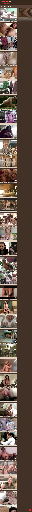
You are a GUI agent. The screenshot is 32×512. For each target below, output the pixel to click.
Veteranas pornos (4, 487)
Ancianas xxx (7, 504)
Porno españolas (6, 490)
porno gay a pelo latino (5, 480)
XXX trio (2, 504)
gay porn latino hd (15, 475)
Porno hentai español (20, 501)
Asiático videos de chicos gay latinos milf (24, 462)
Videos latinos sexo (22, 494)
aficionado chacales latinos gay (22, 154)
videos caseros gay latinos (19, 484)
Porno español (21, 505)
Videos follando (28, 503)
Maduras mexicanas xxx (23, 507)
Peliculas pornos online (23, 489)
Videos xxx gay (10, 503)
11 (18, 463)
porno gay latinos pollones (15, 480)
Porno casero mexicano (15, 490)
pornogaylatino (25, 480)
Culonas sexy (12, 496)
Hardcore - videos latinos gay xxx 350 (23, 20)
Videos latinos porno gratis (12, 495)
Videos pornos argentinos (12, 486)
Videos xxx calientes (13, 494)
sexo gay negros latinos (11, 482)
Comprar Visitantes (5, 484)
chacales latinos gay (4, 474)
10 (16, 463)
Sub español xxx (10, 493)
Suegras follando (4, 497)
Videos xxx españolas (12, 507)
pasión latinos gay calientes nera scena (7, 181)
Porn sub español (11, 506)
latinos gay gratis (21, 477)
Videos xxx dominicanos (26, 496)
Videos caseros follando (19, 503)
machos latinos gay (22, 479)
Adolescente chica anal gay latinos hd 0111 (24, 221)
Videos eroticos (22, 491)
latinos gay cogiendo (17, 476)
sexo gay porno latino (21, 482)
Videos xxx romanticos (9, 498)
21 (21, 463)
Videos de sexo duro (24, 490)
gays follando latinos (24, 475)
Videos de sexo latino (14, 508)
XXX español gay (21, 500)
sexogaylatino (15, 483)
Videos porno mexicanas (23, 486)
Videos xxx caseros (5, 491)
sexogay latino (9, 483)
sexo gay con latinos (20, 481)
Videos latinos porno (23, 508)
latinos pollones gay (13, 478)
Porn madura (19, 487)
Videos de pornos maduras (6, 489)
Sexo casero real (18, 498)
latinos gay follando (13, 477)
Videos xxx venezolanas (9, 501)
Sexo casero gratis (25, 499)
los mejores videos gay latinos (12, 479)
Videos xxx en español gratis (15, 492)
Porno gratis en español (13, 497)
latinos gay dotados (4, 477)
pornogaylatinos (4, 481)
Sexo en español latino (16, 499)
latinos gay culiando (26, 476)
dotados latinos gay (21, 474)
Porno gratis (15, 505)
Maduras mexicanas (8, 488)
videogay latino (11, 484)
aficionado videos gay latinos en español (24, 87)
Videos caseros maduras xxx (22, 506)
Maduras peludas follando (6, 509)
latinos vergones (20, 478)
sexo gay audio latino (12, 481)
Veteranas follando (17, 488)
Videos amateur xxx (5, 508)
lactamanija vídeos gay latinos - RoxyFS (23, 435)
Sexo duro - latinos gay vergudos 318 (23, 449)
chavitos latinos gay (13, 474)
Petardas (27, 505)
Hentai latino (8, 499)
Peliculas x (22, 509)
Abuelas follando (4, 507)
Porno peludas (4, 486)
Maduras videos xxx (23, 497)
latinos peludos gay (4, 478)
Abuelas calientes (25, 488)
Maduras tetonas (17, 493)
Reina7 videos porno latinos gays (22, 382)
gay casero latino (7, 475)
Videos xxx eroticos (5, 496)
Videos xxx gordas (9, 505)
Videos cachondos (5, 500)
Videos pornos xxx (12, 487)
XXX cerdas (18, 496)
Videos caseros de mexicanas (12, 502)
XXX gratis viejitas (16, 509)
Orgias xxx (6, 494)
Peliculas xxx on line (13, 500)
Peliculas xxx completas (23, 495)
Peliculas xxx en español (15, 504)
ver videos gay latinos (23, 483)
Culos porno (15, 489)
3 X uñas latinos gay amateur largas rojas (24, 368)
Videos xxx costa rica (13, 491)
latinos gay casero (8, 476)
